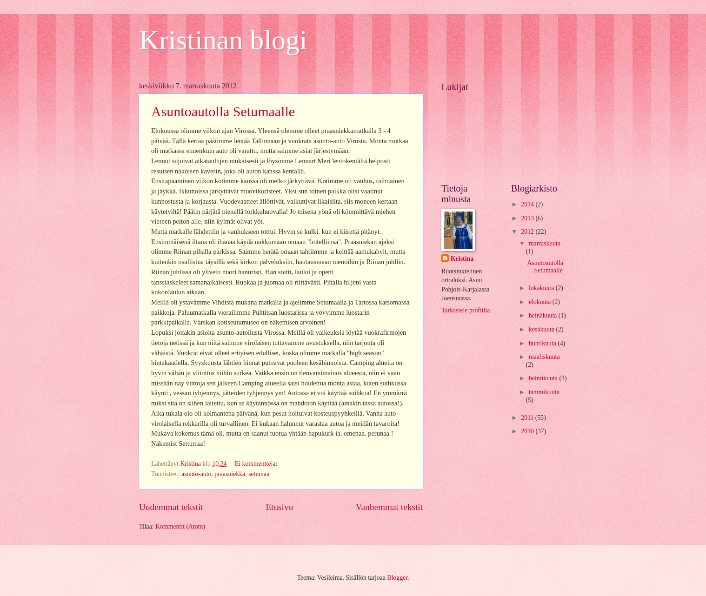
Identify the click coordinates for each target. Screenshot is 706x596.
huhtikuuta (543, 343)
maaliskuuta (544, 356)
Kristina (462, 258)
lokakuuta (542, 288)
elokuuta (541, 301)
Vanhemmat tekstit (389, 507)
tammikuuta (544, 392)
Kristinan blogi (223, 40)
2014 (528, 204)
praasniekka (229, 473)
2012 (528, 231)
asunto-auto (196, 473)
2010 (528, 431)
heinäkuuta (544, 315)
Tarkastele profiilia (465, 310)
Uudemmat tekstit (171, 507)
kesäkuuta (542, 329)
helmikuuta (544, 378)
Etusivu (279, 507)
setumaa (258, 473)
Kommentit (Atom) (180, 526)
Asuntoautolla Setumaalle (223, 111)
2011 (528, 417)
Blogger (397, 577)
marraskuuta (544, 243)
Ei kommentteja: (257, 463)
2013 (528, 218)
